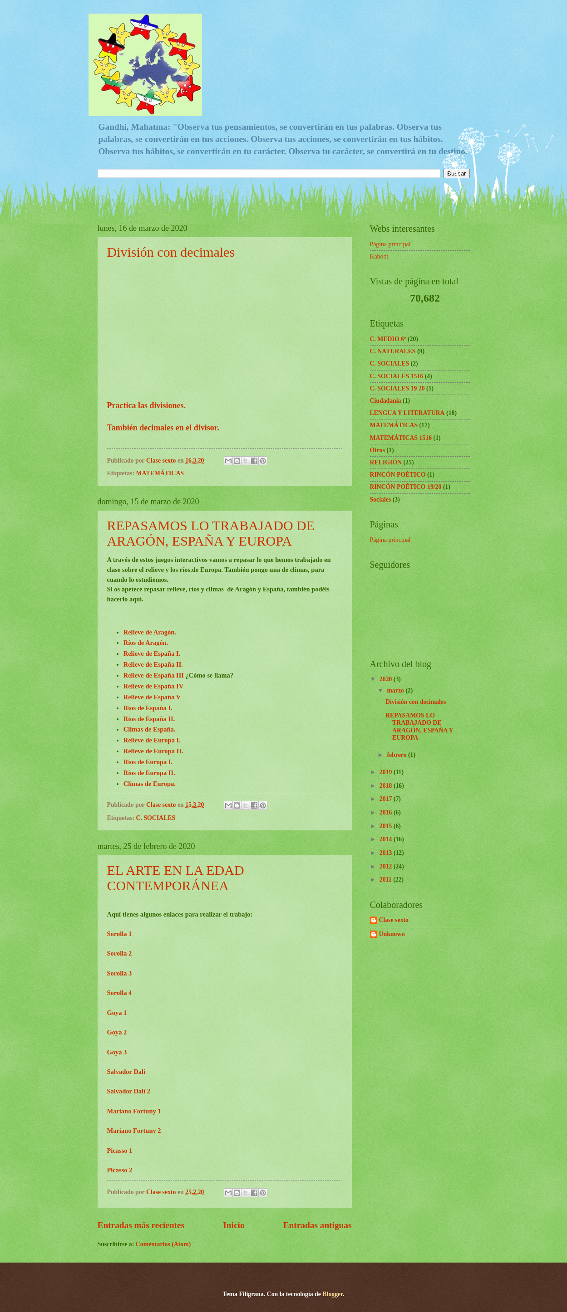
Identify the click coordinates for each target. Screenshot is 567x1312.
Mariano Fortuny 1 (134, 1111)
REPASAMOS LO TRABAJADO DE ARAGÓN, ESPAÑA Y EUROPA (211, 533)
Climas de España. (149, 729)
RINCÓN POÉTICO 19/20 (406, 486)
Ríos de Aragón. (145, 642)
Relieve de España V (152, 697)
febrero (397, 754)
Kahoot (379, 256)
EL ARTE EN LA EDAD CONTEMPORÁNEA (175, 878)
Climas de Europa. (149, 783)
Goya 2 (117, 1032)
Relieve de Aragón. (149, 632)
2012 (387, 866)
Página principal (390, 244)
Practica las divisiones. (146, 405)
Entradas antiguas (317, 1225)
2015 (387, 826)
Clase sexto (394, 920)
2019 (387, 772)
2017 (387, 798)
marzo (396, 690)
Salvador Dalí (127, 1071)
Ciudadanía (385, 400)
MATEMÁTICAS (160, 473)
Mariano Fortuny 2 (134, 1130)
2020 (387, 679)
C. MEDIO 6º (388, 339)
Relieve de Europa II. (153, 751)
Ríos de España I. (148, 708)
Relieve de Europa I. (152, 740)
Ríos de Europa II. (149, 772)
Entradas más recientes (141, 1225)
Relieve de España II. (153, 664)
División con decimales (171, 251)
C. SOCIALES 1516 (397, 376)
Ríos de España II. (149, 718)
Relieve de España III (153, 675)
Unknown (392, 934)
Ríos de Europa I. (148, 762)
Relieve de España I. (152, 653)
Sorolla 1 (119, 933)
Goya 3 (117, 1052)
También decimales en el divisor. (163, 427)
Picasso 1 (120, 1150)
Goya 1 (117, 1012)
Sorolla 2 (119, 953)
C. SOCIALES (156, 818)
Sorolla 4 (119, 992)
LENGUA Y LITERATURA (407, 413)
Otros (377, 450)
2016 (387, 812)
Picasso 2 (120, 1170)
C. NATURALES (393, 351)
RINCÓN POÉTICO (398, 474)
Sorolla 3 (119, 973)
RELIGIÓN (386, 462)
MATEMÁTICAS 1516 (401, 437)
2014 (387, 839)
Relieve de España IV (153, 686)
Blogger (332, 1294)
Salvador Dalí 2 (129, 1091)
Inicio (233, 1225)
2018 (387, 785)
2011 (386, 879)
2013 (387, 852)
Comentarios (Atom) (163, 1244)
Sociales (380, 499)
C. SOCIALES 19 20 (397, 388)
